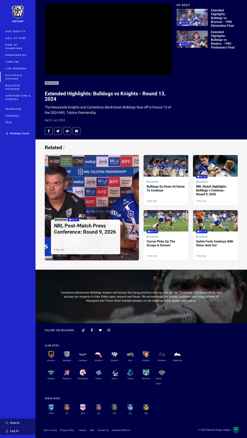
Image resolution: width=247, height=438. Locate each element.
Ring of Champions (14, 46)
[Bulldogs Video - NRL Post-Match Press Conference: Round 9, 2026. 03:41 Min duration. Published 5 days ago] (92, 207)
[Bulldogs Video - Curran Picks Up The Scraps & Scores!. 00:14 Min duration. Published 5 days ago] (166, 235)
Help (92, 430)
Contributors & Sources (18, 97)
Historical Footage (14, 77)
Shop (8, 122)
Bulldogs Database (12, 87)
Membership (13, 109)
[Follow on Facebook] (91, 330)
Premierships (16, 55)
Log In (12, 431)
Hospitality (12, 115)
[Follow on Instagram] (108, 330)
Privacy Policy (67, 430)
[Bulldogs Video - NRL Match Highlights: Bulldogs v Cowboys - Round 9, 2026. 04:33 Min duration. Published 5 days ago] (215, 180)
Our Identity (15, 31)
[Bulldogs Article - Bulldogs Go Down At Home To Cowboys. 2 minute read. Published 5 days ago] (166, 180)
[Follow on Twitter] (100, 330)
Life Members (16, 68)
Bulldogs (52, 83)
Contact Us (103, 430)
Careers (82, 430)
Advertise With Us (121, 430)
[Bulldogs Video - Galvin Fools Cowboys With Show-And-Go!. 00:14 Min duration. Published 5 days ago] (215, 235)
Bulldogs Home (17, 133)
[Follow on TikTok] (83, 330)
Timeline (12, 61)
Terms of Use (50, 430)
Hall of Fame (15, 38)
